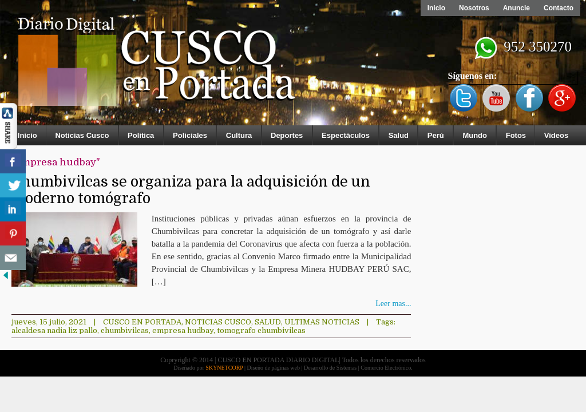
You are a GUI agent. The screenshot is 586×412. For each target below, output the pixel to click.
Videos (556, 135)
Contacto (558, 8)
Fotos (516, 135)
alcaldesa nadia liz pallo (54, 330)
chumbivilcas (125, 330)
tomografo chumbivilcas (261, 330)
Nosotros (474, 8)
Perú (435, 135)
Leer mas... (393, 303)
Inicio (436, 8)
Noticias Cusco (82, 135)
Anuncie (516, 8)
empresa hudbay (182, 330)
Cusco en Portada (142, 322)
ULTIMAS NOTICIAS (321, 322)
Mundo (474, 135)
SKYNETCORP (224, 368)
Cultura (239, 135)
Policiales (190, 135)
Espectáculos (346, 135)
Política (141, 135)
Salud (399, 135)
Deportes (287, 135)
